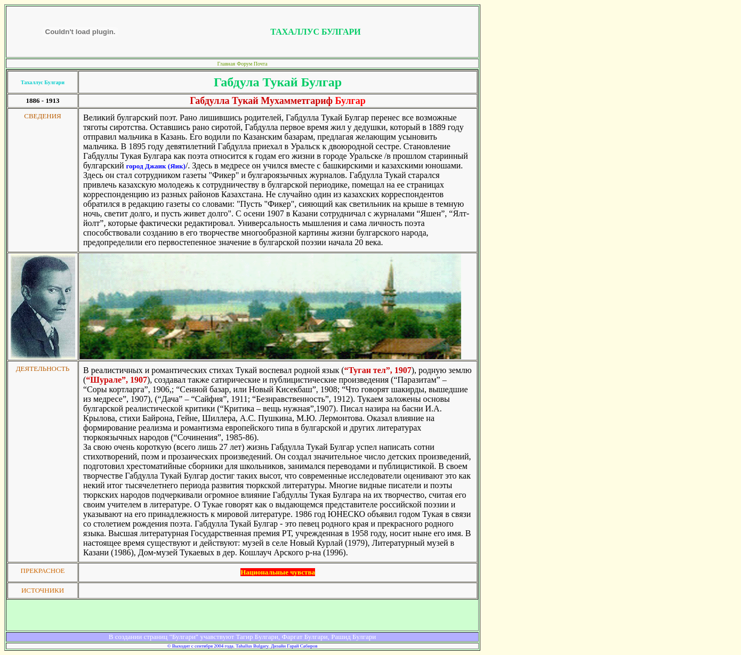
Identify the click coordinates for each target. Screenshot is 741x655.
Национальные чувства (277, 572)
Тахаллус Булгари (43, 82)
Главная (226, 64)
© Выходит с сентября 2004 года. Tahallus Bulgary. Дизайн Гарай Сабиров (242, 646)
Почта (261, 64)
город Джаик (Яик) (155, 166)
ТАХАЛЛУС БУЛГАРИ (315, 31)
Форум (245, 64)
